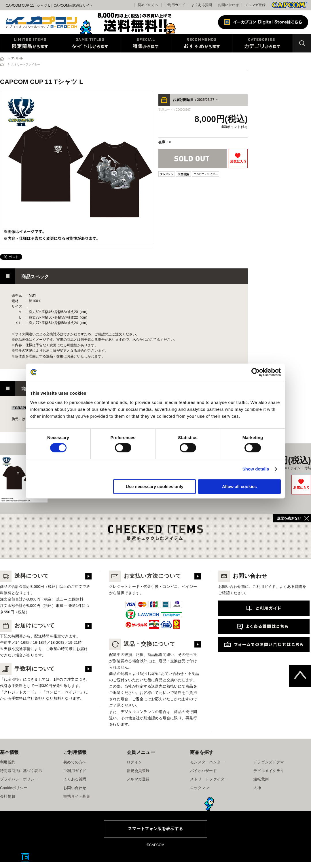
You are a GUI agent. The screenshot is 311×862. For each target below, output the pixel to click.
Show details (255, 468)
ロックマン (199, 788)
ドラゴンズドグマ (268, 762)
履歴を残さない (289, 518)
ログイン (134, 762)
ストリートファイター (209, 779)
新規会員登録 (138, 771)
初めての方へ (74, 762)
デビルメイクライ (268, 771)
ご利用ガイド (74, 771)
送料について (24, 576)
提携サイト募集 (76, 796)
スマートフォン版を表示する (155, 828)
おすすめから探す (201, 43)
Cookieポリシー (13, 788)
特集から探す (145, 43)
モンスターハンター (207, 762)
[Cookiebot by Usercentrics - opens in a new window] (255, 372)
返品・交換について (142, 644)
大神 (257, 788)
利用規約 (7, 762)
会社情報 (7, 796)
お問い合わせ (228, 5)
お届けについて (27, 625)
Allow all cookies (239, 486)
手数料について (27, 669)
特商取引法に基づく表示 (21, 771)
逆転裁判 (261, 779)
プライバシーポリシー (19, 779)
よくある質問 (201, 5)
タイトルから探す (90, 43)
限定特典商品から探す (30, 43)
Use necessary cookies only (154, 486)
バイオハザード (203, 771)
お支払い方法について (145, 576)
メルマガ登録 (255, 5)
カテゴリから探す (262, 43)
